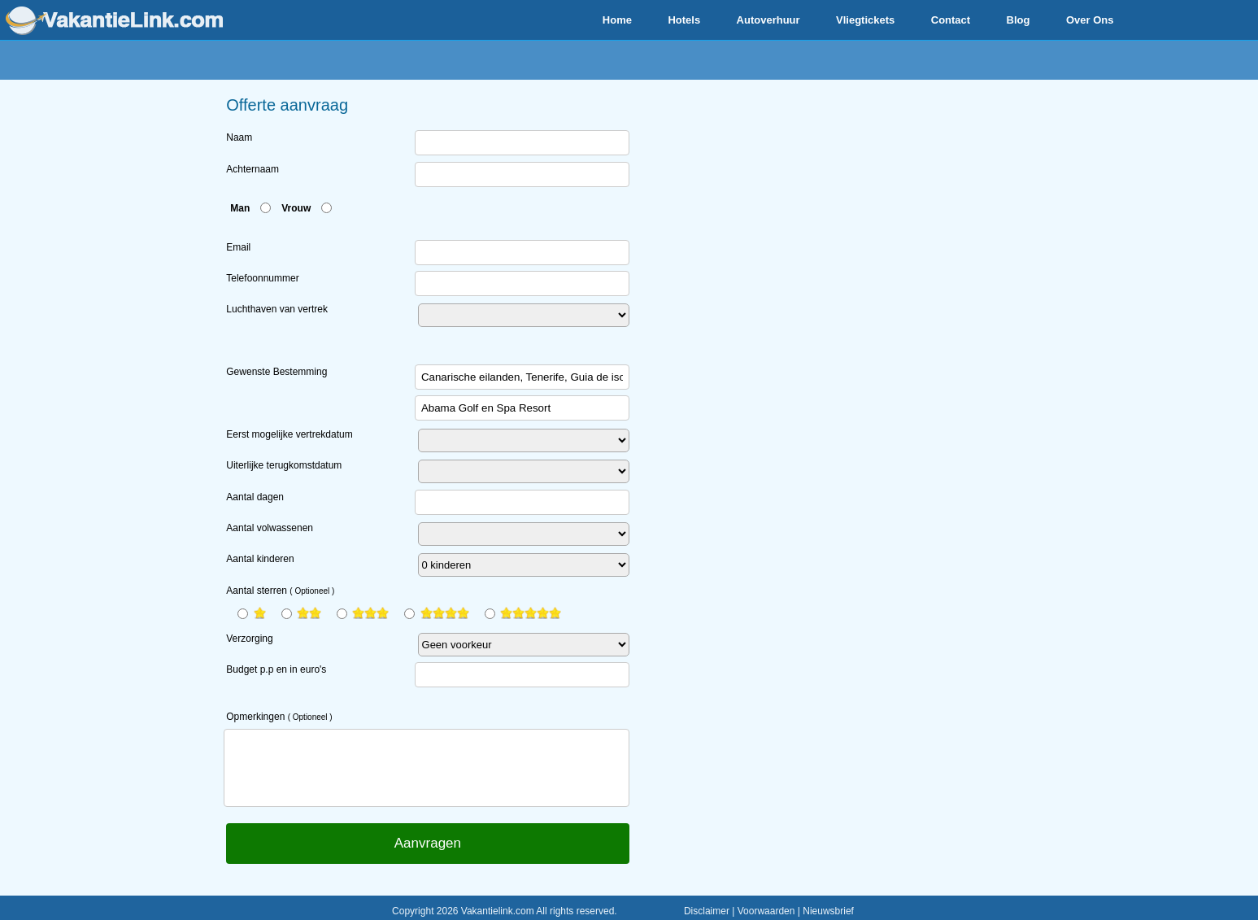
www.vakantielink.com (114, 21)
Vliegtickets (865, 20)
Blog (1018, 20)
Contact (950, 20)
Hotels (684, 20)
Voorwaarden (766, 911)
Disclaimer (706, 911)
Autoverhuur (768, 20)
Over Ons (1090, 20)
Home (617, 20)
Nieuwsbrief (828, 911)
